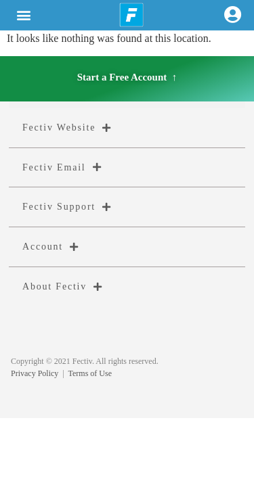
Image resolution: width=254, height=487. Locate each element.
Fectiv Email (62, 167)
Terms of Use (90, 373)
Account (50, 246)
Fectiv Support (67, 206)
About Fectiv (62, 286)
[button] (24, 15)
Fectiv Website (67, 127)
